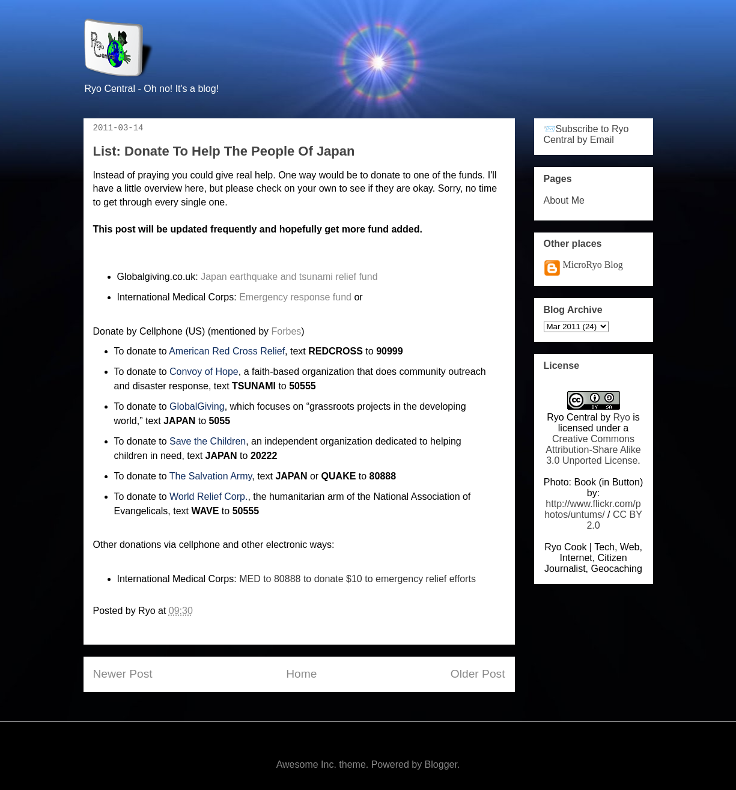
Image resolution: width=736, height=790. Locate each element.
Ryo (621, 417)
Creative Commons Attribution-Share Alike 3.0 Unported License (593, 450)
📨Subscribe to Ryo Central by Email (586, 134)
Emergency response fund (295, 297)
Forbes (287, 331)
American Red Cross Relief (227, 351)
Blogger (441, 764)
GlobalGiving (197, 406)
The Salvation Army (210, 476)
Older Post (478, 673)
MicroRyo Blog (593, 265)
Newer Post (123, 673)
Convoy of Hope (204, 371)
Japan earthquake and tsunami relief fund (289, 277)
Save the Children (207, 441)
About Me (564, 200)
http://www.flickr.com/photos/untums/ (592, 509)
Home (301, 673)
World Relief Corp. (208, 496)
